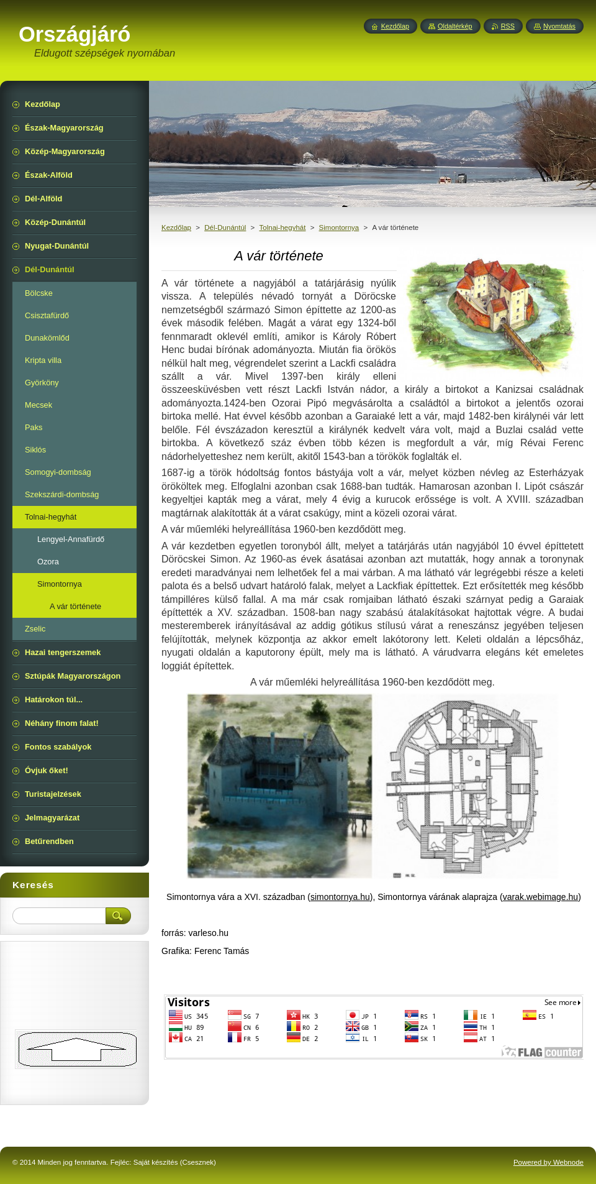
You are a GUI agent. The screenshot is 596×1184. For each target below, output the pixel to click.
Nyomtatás (559, 26)
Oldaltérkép (455, 26)
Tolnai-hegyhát (283, 227)
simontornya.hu (340, 897)
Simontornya (339, 227)
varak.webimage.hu (540, 897)
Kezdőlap (176, 227)
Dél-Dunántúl (225, 227)
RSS (508, 26)
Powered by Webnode (548, 1162)
